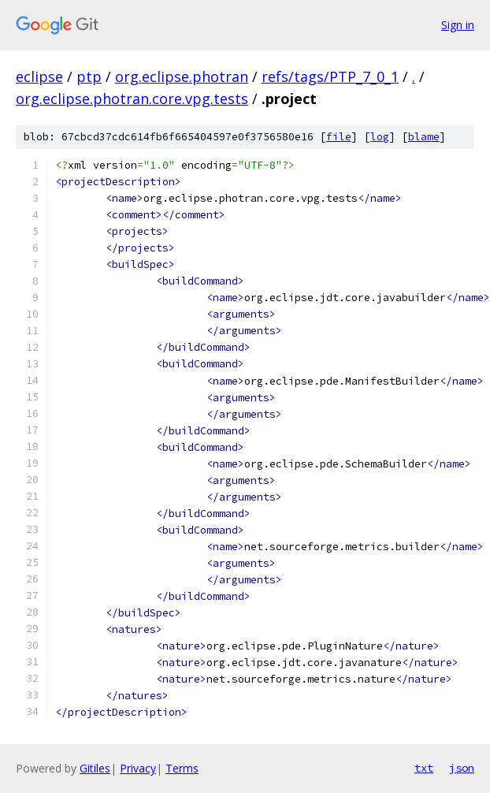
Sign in (457, 24)
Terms (182, 768)
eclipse (39, 76)
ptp (89, 76)
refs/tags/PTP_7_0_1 (330, 76)
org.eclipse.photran (181, 76)
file (338, 136)
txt (423, 768)
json (461, 768)
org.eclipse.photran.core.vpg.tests (132, 98)
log (379, 136)
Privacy (138, 768)
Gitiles (95, 768)
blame (424, 136)
